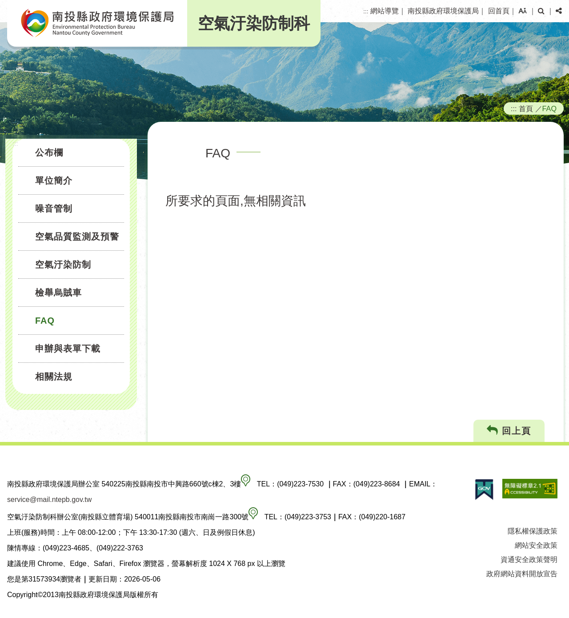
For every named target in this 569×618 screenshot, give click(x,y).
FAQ (45, 320)
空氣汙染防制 (63, 264)
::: (365, 11)
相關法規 (53, 376)
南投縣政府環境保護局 (443, 11)
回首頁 (498, 11)
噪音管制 (53, 208)
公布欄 (49, 152)
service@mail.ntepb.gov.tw (49, 499)
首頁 (526, 108)
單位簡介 (53, 180)
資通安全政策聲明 (529, 559)
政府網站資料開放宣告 (521, 574)
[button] (522, 11)
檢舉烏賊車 (58, 292)
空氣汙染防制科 (254, 23)
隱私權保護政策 (532, 531)
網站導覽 (384, 11)
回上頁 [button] (509, 430)
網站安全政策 (536, 545)
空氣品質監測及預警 (77, 236)
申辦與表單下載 (67, 348)
